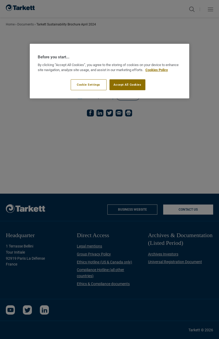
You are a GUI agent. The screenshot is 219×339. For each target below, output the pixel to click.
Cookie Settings (88, 84)
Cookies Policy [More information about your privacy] (156, 70)
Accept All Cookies (127, 84)
